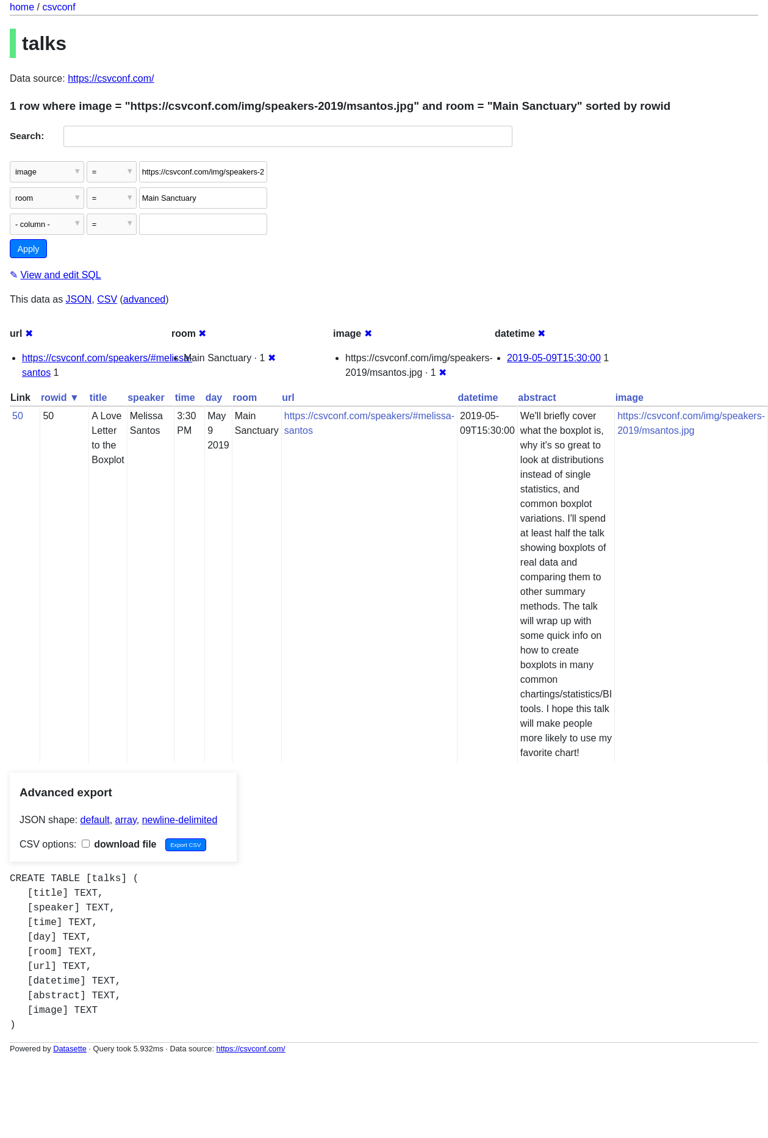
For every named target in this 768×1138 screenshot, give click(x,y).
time (185, 397)
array (126, 820)
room (244, 397)
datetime (478, 397)
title (98, 397)
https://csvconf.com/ (111, 78)
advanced (144, 299)
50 (17, 416)
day (214, 397)
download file (119, 844)
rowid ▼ (60, 397)
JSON (79, 299)
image (629, 397)
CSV (107, 299)
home (22, 7)
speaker (146, 397)
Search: (27, 136)
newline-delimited (180, 820)
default (95, 820)
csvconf (58, 7)
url (288, 397)
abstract (537, 397)
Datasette (70, 1048)
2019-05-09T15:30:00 (554, 358)
